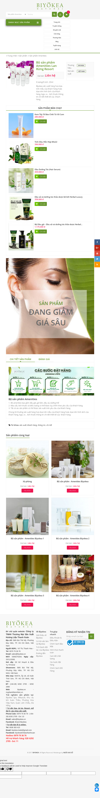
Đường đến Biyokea (41, 639)
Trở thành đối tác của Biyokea (42, 633)
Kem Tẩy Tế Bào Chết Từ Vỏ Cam (49, 99)
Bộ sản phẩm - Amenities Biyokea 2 (72, 523)
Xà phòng (27, 466)
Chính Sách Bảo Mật (56, 629)
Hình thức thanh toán (57, 635)
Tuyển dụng (56, 34)
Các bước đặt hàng (55, 647)
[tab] (20, 344)
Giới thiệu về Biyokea (41, 621)
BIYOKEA (81, 50)
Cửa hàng (81, 26)
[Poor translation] (9, 754)
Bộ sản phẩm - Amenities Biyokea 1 (27, 523)
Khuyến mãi (56, 26)
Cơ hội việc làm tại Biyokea (42, 627)
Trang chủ (56, 22)
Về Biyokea (41, 616)
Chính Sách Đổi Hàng (56, 653)
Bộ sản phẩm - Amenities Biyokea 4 (72, 580)
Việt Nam (81, 56)
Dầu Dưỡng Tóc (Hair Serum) (47, 154)
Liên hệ (81, 34)
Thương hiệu (56, 30)
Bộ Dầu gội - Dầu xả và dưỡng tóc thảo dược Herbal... (58, 209)
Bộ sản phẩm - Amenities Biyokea (72, 466)
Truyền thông (81, 22)
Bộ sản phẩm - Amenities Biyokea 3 (27, 580)
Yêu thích (27, 475)
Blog (81, 30)
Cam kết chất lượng (55, 641)
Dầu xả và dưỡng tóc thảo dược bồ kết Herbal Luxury (58, 181)
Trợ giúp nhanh (53, 617)
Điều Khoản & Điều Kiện (56, 623)
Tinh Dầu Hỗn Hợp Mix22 (46, 126)
